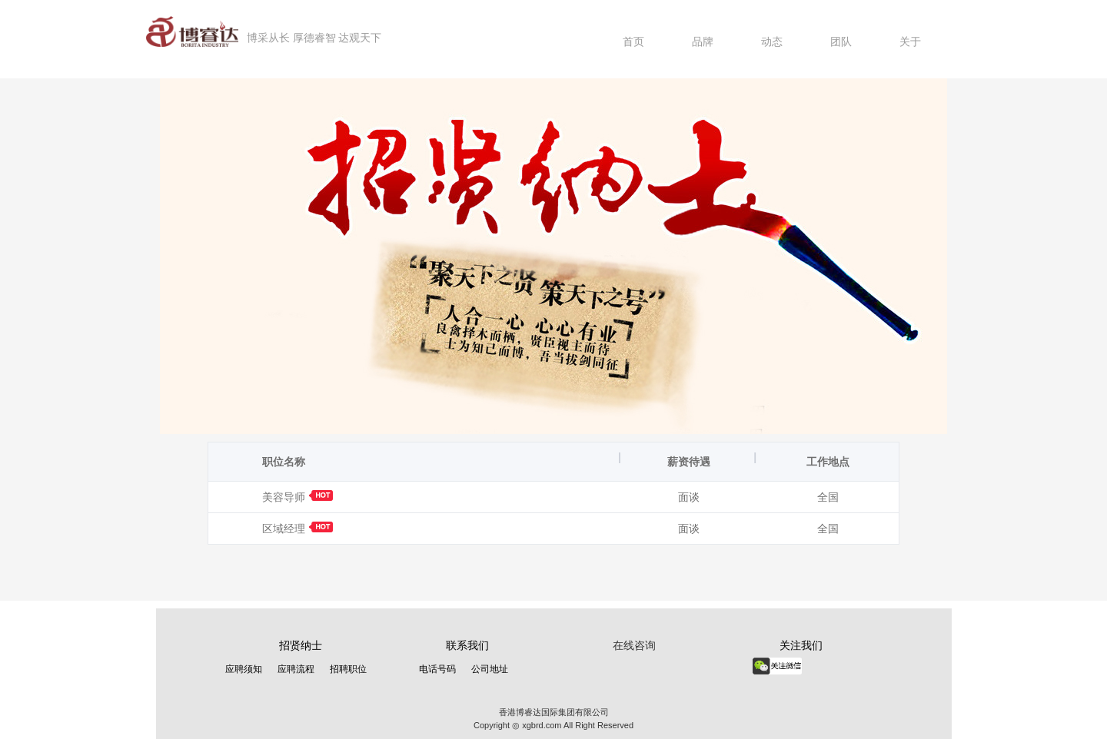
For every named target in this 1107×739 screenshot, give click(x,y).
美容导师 (297, 497)
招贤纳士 (300, 645)
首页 (633, 42)
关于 (910, 42)
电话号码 (437, 669)
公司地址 (489, 669)
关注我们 (801, 645)
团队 (841, 42)
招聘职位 (348, 669)
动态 (772, 42)
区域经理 (297, 528)
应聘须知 (243, 669)
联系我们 (467, 645)
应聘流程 (296, 669)
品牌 (702, 42)
